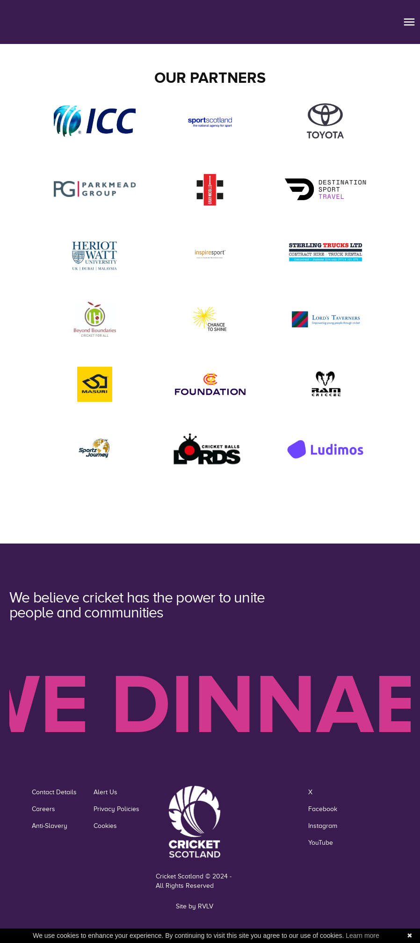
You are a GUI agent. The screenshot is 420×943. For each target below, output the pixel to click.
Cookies (105, 825)
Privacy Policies (116, 808)
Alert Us (105, 792)
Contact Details (54, 792)
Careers (43, 808)
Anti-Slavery (49, 825)
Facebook (322, 808)
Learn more (362, 935)
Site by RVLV (194, 906)
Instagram (322, 825)
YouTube (320, 842)
